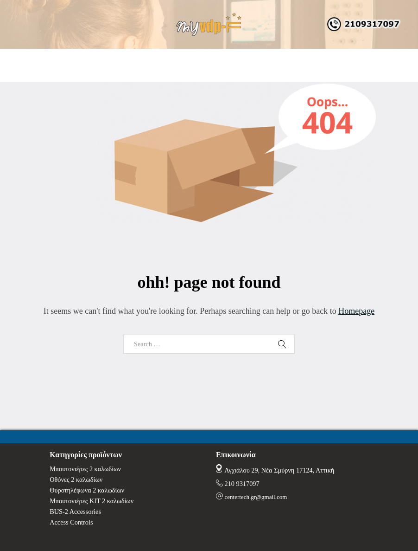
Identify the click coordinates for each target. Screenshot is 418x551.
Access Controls (71, 522)
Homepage (356, 311)
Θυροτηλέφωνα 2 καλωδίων (87, 490)
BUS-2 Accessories (75, 511)
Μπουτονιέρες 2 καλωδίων (85, 469)
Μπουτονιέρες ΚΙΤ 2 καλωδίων (91, 501)
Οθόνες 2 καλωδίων (76, 479)
